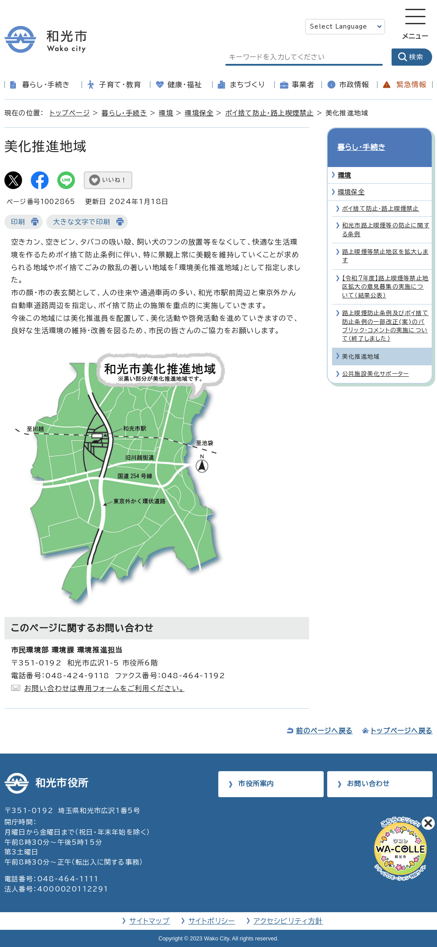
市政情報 (354, 84)
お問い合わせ (368, 783)
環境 (166, 113)
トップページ (70, 113)
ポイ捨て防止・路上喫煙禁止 (269, 113)
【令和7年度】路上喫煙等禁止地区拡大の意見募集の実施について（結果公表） (385, 271)
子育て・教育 (120, 84)
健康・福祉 (185, 84)
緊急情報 (411, 84)
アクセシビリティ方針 (288, 921)
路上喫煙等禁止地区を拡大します (385, 241)
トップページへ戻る (402, 731)
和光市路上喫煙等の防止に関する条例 (386, 215)
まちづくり (247, 84)
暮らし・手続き (46, 84)
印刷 (18, 222)
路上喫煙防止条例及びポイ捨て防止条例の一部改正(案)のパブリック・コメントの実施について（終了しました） (385, 311)
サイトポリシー (211, 921)
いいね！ (114, 180)
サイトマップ (149, 921)
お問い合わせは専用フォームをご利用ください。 (104, 688)
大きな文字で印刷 (81, 222)
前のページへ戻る (324, 731)
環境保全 (199, 113)
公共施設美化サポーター (375, 359)
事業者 (303, 84)
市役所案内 (256, 783)
